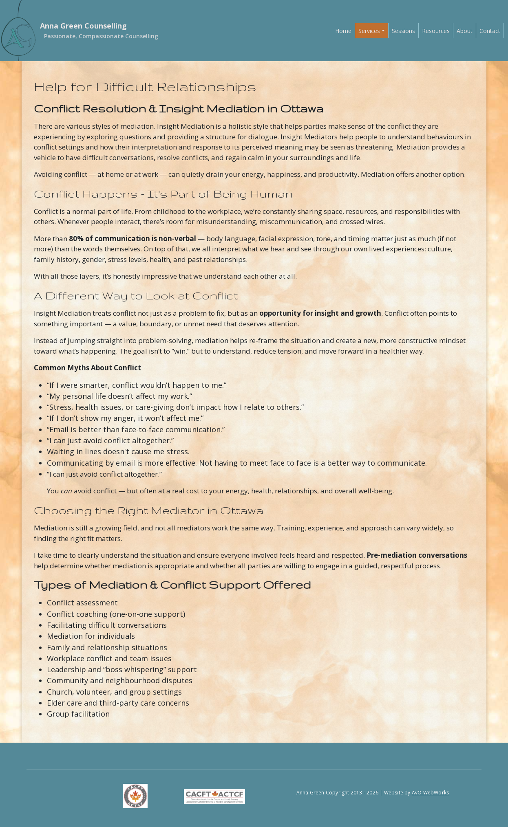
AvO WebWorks (430, 792)
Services (369, 31)
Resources (436, 31)
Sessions (403, 31)
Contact (489, 31)
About (465, 31)
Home (343, 31)
